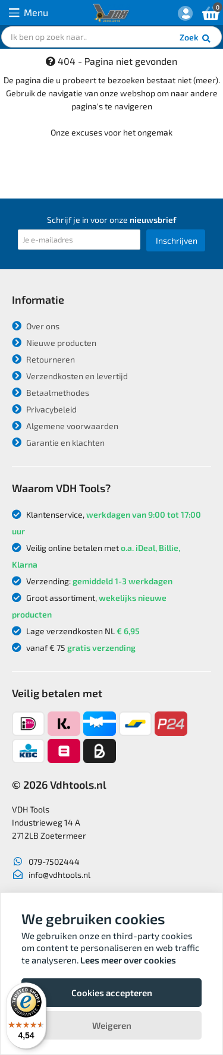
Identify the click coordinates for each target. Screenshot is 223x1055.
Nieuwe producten (54, 343)
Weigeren (111, 1025)
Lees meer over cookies (128, 960)
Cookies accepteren (111, 992)
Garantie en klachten (58, 442)
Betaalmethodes (50, 393)
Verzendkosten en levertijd (70, 376)
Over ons (35, 326)
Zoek (196, 39)
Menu (28, 13)
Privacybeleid (44, 409)
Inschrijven (176, 240)
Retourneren (43, 359)
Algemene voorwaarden (65, 426)
